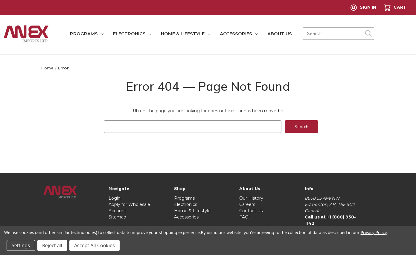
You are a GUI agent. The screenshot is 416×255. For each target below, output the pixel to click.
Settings (21, 245)
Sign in (363, 7)
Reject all (52, 245)
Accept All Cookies (94, 245)
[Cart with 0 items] (395, 7)
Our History (251, 198)
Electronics (132, 34)
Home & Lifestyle (185, 34)
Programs (86, 34)
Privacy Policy (374, 232)
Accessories (239, 34)
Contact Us (251, 210)
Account (117, 210)
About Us (279, 34)
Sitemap (117, 217)
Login (115, 198)
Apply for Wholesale (129, 204)
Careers (247, 204)
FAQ (244, 217)
